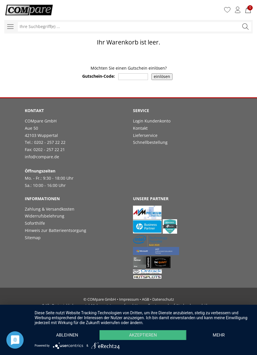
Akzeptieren (143, 335)
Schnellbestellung (150, 142)
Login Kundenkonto (151, 121)
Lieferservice (145, 135)
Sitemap (33, 237)
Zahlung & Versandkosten (49, 209)
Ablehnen (67, 335)
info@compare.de (42, 156)
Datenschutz (163, 299)
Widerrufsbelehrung (44, 216)
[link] (182, 159)
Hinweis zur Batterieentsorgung (55, 230)
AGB (145, 299)
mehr (219, 335)
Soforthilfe (35, 223)
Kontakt (140, 128)
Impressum (129, 299)
